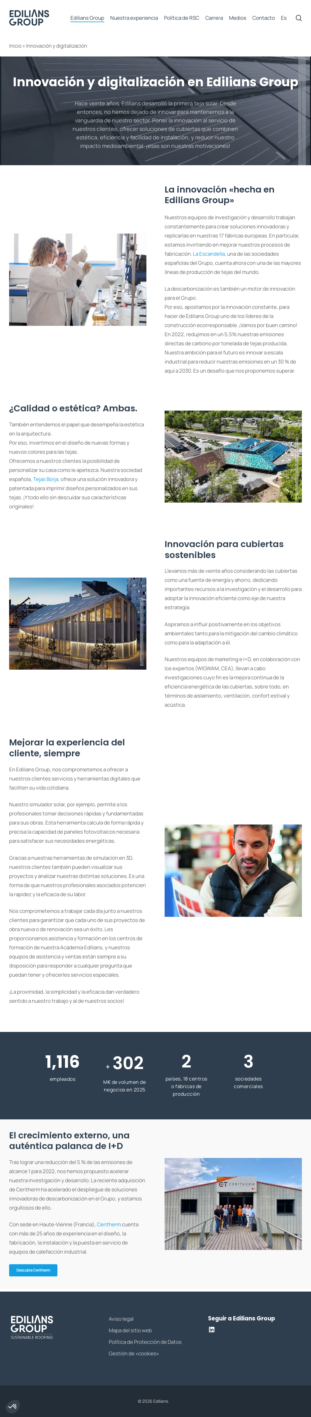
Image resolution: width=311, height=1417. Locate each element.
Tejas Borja (45, 479)
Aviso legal (121, 1318)
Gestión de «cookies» (134, 1353)
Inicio (15, 45)
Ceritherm (109, 1224)
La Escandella (209, 253)
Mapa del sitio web (130, 1330)
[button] (33, 1270)
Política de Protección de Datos (145, 1341)
